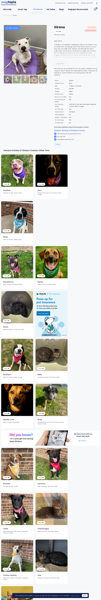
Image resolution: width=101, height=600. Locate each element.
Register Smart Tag (64, 574)
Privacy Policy (75, 595)
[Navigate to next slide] (45, 79)
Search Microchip (41, 579)
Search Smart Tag (63, 577)
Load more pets (50, 545)
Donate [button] (58, 144)
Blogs (61, 9)
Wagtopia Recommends (78, 9)
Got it (85, 595)
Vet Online (50, 9)
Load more (60, 63)
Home (4, 15)
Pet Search (37, 9)
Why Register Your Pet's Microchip (43, 572)
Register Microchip (41, 576)
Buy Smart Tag (62, 571)
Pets (9, 15)
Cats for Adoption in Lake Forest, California (15, 589)
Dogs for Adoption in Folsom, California (72, 589)
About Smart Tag (63, 580)
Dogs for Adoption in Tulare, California (14, 592)
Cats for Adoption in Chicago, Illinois (45, 589)
